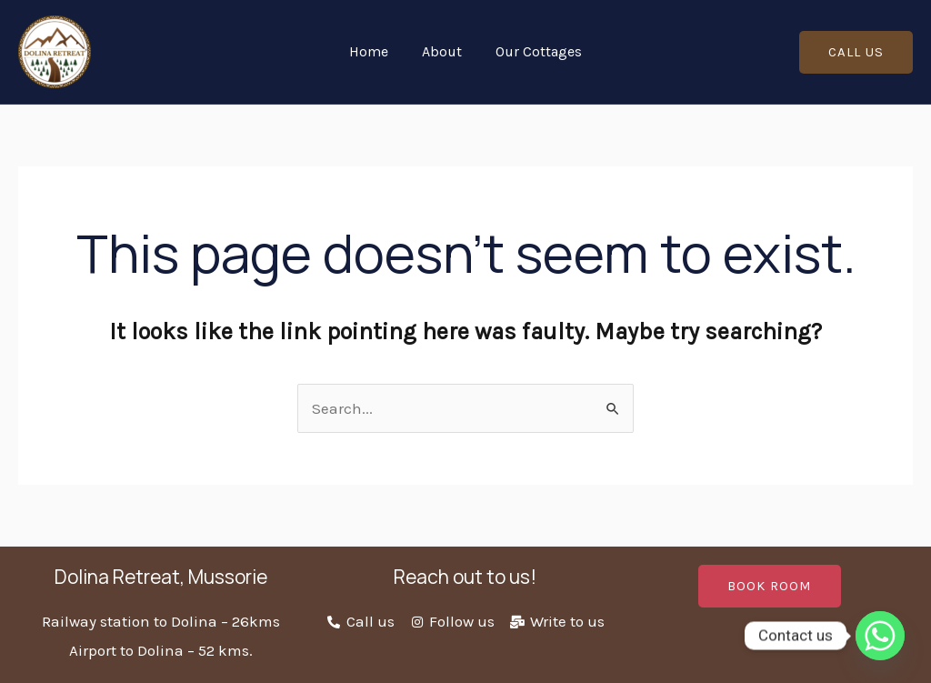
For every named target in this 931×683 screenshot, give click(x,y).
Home (373, 51)
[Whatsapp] (880, 635)
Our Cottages (534, 51)
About (442, 51)
